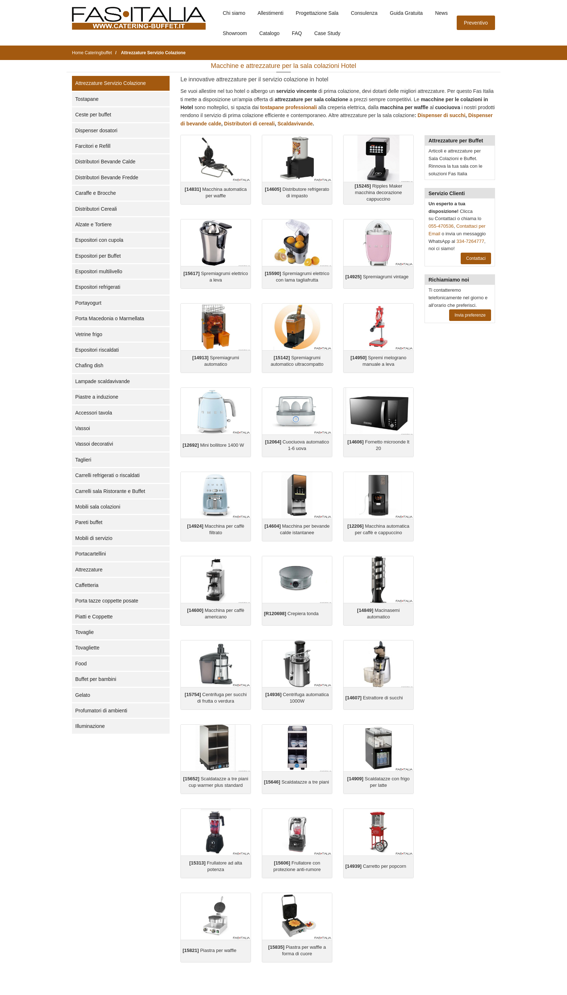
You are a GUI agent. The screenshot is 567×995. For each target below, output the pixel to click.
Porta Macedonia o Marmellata (109, 318)
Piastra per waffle (209, 950)
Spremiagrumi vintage (377, 276)
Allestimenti (270, 13)
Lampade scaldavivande (102, 381)
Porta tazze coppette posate (106, 601)
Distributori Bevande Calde (105, 161)
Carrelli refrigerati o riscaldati (107, 475)
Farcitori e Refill (92, 146)
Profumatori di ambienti (101, 710)
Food (81, 663)
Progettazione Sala (317, 13)
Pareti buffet (88, 522)
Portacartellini (90, 554)
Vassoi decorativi (94, 444)
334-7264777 (470, 241)
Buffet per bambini (95, 679)
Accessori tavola (93, 413)
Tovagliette (87, 648)
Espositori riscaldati (97, 350)
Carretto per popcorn (375, 866)
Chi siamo (234, 13)
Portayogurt (88, 303)
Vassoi (82, 428)
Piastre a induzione (96, 397)
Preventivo (476, 23)
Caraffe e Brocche (95, 193)
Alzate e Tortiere (93, 224)
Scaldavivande (294, 123)
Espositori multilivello (98, 271)
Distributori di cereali (249, 123)
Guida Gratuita (406, 13)
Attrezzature (88, 569)
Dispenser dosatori (96, 130)
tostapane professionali (288, 107)
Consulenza (364, 13)
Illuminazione (90, 726)
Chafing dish (89, 365)
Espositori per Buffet (98, 256)
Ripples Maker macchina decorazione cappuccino (378, 192)
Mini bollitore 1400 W (213, 445)
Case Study (327, 33)
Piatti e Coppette (94, 616)
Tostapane (87, 99)
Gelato (82, 695)
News (441, 13)
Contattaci (476, 258)
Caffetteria (86, 585)
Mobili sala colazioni (97, 507)
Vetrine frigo (88, 334)
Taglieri (83, 460)
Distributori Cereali (96, 209)
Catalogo (269, 33)
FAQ (297, 33)
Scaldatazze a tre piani (296, 782)
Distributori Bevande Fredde (106, 177)
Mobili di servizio (93, 538)
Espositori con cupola (99, 240)
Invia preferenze (470, 315)
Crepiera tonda (291, 613)
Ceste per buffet (93, 114)
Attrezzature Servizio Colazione (110, 83)
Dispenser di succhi (440, 115)
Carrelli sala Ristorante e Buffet (110, 491)
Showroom (235, 33)
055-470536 (441, 226)
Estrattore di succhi (374, 697)
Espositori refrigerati (97, 287)
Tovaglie (84, 632)
